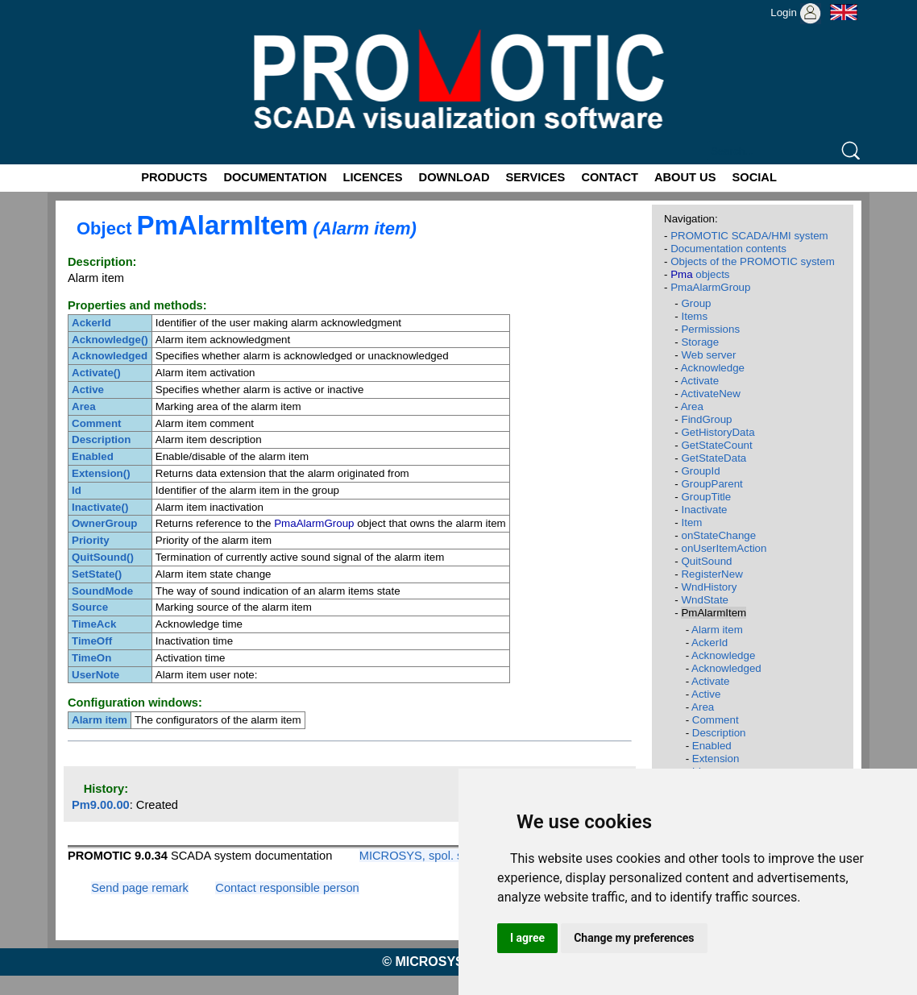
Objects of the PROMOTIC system (752, 261)
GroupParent (711, 484)
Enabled (712, 746)
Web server (708, 355)
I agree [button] (527, 937)
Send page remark (140, 887)
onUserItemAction (723, 548)
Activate (700, 381)
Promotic (77, 5)
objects (699, 274)
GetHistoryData (717, 432)
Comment (715, 720)
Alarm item (717, 630)
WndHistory (709, 587)
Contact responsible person (287, 887)
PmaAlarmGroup (710, 287)
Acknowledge (713, 368)
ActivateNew (711, 394)
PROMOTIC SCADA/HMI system (749, 236)
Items (694, 316)
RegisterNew (711, 574)
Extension (716, 758)
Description (719, 733)
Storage (700, 342)
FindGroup (706, 419)
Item (691, 522)
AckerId (709, 642)
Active (705, 694)
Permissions (710, 329)
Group (696, 303)
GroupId (700, 471)
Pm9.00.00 (101, 804)
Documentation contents (728, 249)
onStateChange (718, 535)
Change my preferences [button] (634, 937)
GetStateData (713, 458)
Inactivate (704, 510)
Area (692, 406)
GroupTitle (706, 497)
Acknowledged (726, 668)
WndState (704, 600)
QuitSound (706, 561)
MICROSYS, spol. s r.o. (421, 855)
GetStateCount (716, 445)
